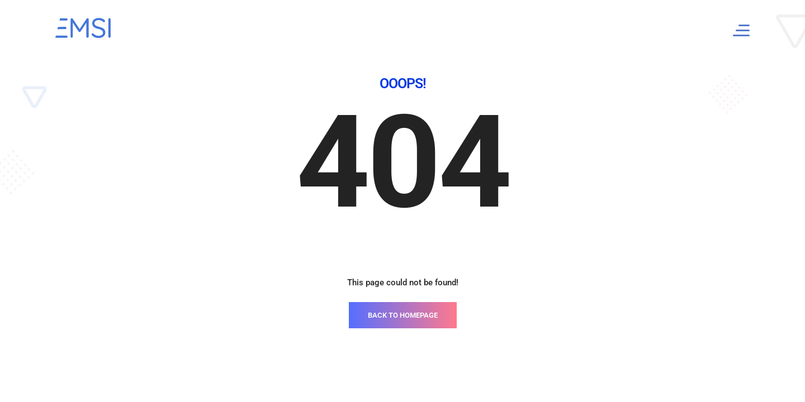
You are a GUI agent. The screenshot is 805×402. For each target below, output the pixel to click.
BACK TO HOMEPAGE (403, 315)
